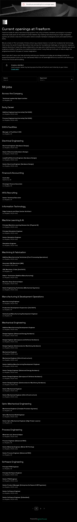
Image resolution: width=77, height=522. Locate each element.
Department (43, 78)
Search (5, 78)
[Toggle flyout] (72, 79)
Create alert (15, 69)
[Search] (19, 80)
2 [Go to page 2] (40, 508)
